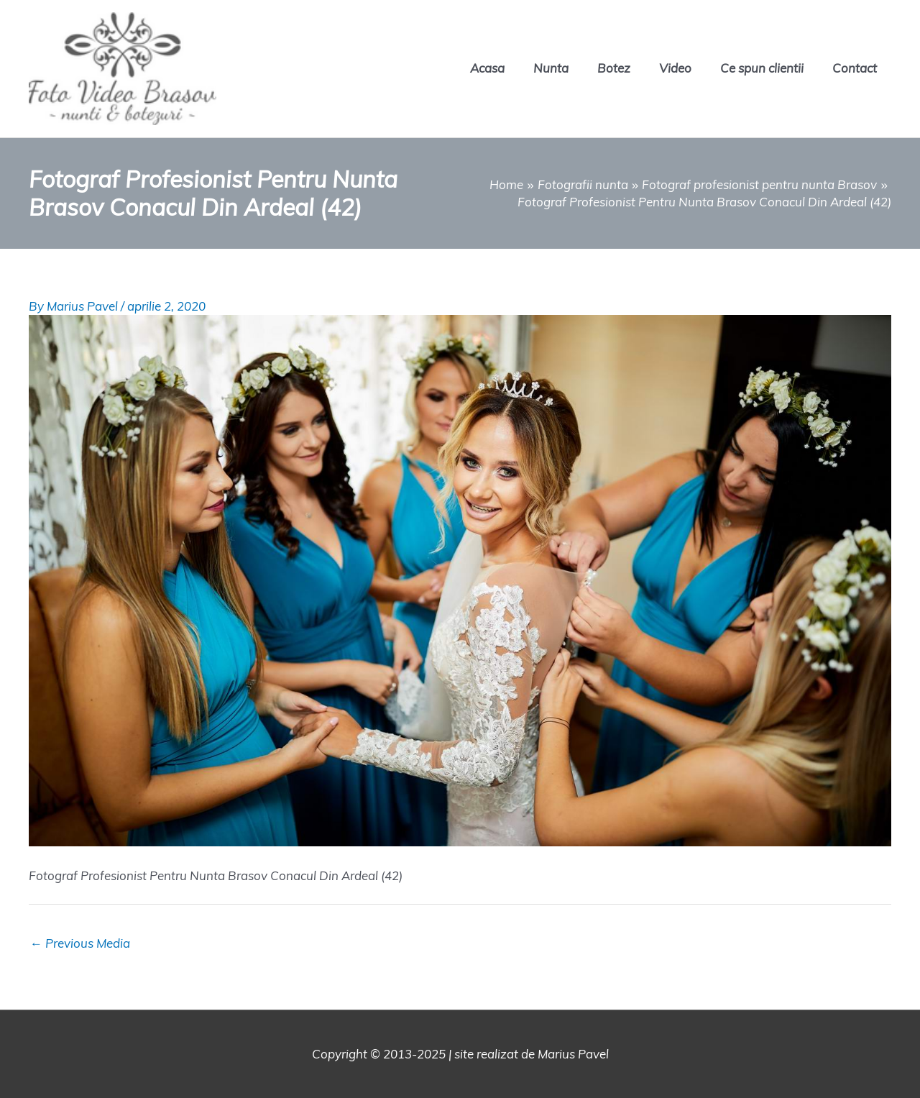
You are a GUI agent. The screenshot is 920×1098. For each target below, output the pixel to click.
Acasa (487, 68)
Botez (613, 68)
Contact (854, 68)
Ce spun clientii (762, 68)
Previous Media (80, 943)
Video (675, 68)
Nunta (551, 68)
